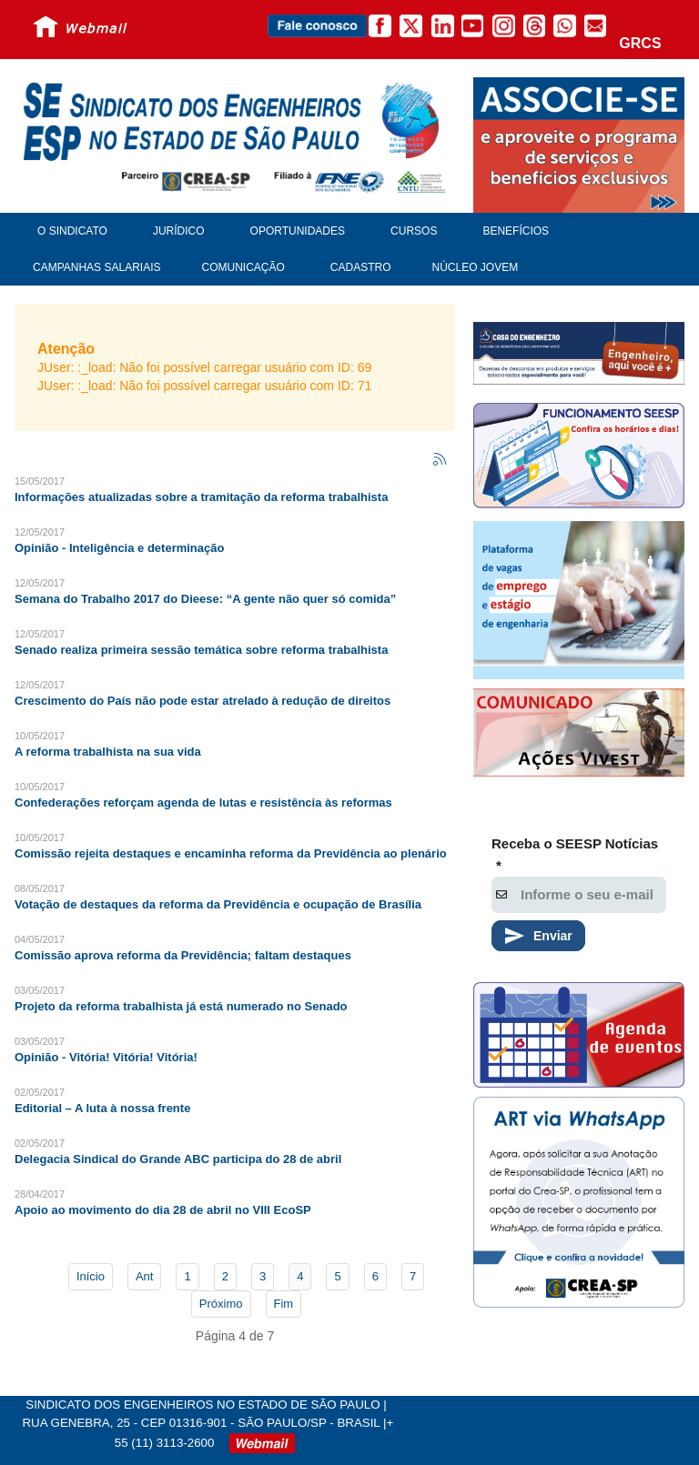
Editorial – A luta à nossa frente (102, 1108)
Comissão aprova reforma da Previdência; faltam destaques (183, 955)
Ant (145, 1276)
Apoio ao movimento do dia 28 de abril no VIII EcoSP (163, 1210)
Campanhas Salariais (96, 267)
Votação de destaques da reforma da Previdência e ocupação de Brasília (218, 904)
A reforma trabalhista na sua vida (108, 751)
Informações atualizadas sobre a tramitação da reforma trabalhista (201, 497)
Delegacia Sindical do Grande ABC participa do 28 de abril (178, 1159)
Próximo (221, 1303)
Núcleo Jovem (475, 267)
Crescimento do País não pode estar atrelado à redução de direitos (202, 700)
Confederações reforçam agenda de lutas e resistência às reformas (203, 802)
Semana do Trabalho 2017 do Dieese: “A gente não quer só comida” (205, 599)
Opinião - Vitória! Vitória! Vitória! (106, 1057)
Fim (284, 1303)
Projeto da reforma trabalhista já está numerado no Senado (181, 1006)
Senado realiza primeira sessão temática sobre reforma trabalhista (201, 650)
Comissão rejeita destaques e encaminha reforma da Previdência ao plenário (231, 853)
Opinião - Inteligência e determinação (119, 548)
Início (90, 1276)
